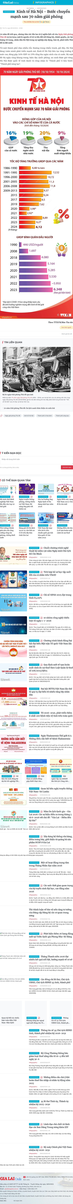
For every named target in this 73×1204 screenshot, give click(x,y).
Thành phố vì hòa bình (45, 416)
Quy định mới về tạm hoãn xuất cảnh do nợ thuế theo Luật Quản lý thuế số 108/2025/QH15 (51, 667)
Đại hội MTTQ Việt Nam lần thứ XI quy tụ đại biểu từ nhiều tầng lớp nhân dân (50, 692)
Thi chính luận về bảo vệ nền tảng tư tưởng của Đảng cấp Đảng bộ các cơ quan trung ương (50, 912)
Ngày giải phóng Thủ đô (12, 416)
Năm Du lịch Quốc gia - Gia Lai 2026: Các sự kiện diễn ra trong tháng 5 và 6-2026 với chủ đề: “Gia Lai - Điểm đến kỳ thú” (50, 816)
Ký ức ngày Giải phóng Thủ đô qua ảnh (17, 395)
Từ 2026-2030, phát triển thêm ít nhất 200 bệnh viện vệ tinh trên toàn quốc (51, 714)
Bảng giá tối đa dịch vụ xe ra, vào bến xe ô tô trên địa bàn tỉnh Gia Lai (27, 530)
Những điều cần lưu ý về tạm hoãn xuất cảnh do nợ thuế (64, 529)
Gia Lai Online (10, 1178)
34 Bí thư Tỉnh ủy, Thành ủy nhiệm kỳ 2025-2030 (48, 1103)
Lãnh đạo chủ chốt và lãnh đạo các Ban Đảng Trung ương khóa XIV (49, 1125)
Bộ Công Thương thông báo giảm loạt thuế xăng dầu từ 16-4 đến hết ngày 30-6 (49, 1056)
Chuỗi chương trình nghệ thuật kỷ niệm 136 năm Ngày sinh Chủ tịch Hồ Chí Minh (50, 551)
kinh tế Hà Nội (28, 416)
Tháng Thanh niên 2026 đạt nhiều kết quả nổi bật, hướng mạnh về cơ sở (50, 958)
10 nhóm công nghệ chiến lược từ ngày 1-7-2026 (49, 619)
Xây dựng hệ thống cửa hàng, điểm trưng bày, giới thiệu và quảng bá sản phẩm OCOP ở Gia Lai (50, 839)
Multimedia (30, 8)
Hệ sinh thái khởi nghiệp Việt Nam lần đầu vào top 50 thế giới (7, 501)
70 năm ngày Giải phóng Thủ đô (22, 397)
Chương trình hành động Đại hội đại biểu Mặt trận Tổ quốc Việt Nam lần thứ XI (50, 643)
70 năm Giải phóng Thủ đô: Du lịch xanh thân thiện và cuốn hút (29, 408)
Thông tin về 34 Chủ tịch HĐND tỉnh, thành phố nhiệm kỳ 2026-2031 (50, 1032)
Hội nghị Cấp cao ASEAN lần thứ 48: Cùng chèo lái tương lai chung (60, 778)
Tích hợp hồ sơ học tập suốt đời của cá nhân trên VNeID (50, 573)
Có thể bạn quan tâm (16, 480)
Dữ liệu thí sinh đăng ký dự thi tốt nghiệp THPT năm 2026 (11, 778)
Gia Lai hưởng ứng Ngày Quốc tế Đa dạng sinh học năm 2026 (45, 501)
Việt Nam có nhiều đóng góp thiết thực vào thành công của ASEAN (35, 778)
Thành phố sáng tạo (62, 416)
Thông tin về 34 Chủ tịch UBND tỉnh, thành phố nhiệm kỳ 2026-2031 (60, 1020)
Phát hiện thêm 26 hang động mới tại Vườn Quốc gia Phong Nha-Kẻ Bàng (51, 935)
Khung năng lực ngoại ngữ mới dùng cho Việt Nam (35, 1020)
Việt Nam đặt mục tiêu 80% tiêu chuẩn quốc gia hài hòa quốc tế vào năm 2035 (45, 531)
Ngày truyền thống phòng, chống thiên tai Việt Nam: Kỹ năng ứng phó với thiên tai (27, 503)
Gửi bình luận (67, 467)
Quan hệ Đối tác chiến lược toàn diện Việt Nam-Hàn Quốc (10, 1020)
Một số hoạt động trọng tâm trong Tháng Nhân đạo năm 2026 (49, 864)
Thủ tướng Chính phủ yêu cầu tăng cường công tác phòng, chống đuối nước (7, 531)
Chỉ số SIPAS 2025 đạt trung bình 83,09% (50, 596)
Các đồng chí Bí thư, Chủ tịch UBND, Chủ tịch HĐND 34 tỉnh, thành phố (49, 981)
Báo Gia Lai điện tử (11, 2)
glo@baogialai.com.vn (11, 1189)
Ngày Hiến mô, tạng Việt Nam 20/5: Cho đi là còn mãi (65, 500)
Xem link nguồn (66, 327)
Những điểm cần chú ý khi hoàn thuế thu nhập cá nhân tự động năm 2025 (49, 1080)
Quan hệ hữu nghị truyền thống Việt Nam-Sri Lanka (50, 790)
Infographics (44, 2)
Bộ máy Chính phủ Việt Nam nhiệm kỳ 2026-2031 (50, 1148)
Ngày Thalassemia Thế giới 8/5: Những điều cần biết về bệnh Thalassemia (50, 737)
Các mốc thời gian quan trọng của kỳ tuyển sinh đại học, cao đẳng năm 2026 (51, 888)
